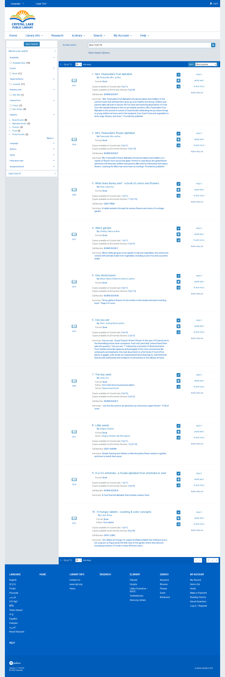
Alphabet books (19, 123)
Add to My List (197, 92)
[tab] (31, 51)
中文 (11, 614)
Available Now (19, 63)
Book (15, 73)
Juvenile (17, 84)
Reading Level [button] (15, 90)
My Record (195, 580)
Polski (12, 588)
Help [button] (144, 35)
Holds (193, 588)
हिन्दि (11, 605)
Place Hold (190, 86)
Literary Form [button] (15, 100)
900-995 (17, 95)
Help (12, 643)
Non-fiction (18, 109)
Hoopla (133, 584)
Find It (189, 75)
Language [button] (14, 143)
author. (110, 77)
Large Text (41, 3)
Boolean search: (70, 45)
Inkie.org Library (138, 600)
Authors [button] (13, 149)
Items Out (195, 584)
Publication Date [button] (16, 161)
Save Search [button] (32, 44)
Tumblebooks (136, 595)
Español (13, 618)
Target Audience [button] (16, 79)
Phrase (163, 588)
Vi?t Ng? (13, 601)
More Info (190, 80)
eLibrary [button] (78, 35)
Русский (13, 593)
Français (13, 623)
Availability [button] (14, 57)
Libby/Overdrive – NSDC (139, 590)
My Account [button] (123, 35)
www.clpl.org (75, 584)
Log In (215, 3)
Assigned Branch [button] (17, 167)
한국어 (12, 584)
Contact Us (74, 580)
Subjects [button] (13, 115)
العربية (12, 627)
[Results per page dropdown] (78, 64)
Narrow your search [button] (18, 51)
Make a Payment (198, 593)
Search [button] (99, 35)
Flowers (15, 127)
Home (13, 35)
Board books (18, 120)
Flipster (133, 580)
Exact (162, 593)
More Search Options (99, 52)
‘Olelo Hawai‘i (16, 610)
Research (57, 35)
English (13, 580)
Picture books (18, 134)
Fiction (16, 105)
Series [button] (12, 155)
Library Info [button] (34, 35)
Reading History (198, 597)
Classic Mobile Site (204, 668)
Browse (164, 584)
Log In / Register (198, 605)
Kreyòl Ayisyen (16, 631)
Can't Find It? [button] (14, 173)
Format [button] (13, 68)
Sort (191, 65)
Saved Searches (198, 601)
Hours (72, 588)
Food (14, 131)
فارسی (12, 597)
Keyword (164, 580)
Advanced (165, 597)
